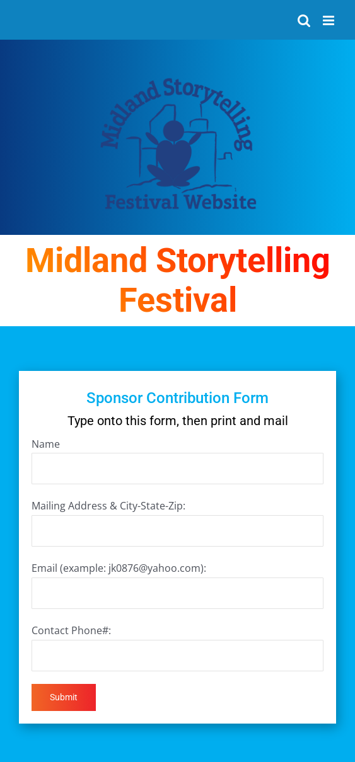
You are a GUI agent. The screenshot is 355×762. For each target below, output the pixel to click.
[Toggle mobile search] (304, 20)
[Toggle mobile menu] (329, 20)
